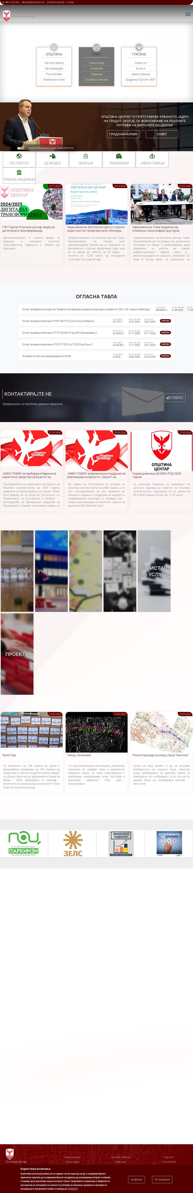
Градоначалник (123, 134)
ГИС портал (19, 163)
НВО (120, 571)
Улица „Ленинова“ (79, 755)
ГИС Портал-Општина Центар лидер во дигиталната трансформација (28, 228)
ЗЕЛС (72, 844)
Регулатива (54, 74)
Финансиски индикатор (121, 844)
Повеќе (177, 398)
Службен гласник (96, 79)
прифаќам (136, 1179)
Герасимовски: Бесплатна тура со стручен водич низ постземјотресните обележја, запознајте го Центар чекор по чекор (96, 229)
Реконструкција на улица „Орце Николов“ (160, 755)
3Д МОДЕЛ (52, 163)
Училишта (51, 571)
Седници (96, 74)
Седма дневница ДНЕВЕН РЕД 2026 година (156, 475)
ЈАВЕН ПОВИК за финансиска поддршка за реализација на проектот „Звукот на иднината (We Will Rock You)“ (96, 475)
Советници (96, 63)
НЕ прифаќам (162, 1179)
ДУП (85, 571)
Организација (54, 68)
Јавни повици (140, 74)
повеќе (73, 1188)
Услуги (140, 68)
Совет (162, 134)
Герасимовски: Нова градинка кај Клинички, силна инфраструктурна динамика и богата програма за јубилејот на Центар (160, 229)
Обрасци (85, 163)
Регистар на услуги (154, 571)
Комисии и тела (54, 79)
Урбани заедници (19, 179)
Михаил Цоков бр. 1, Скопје (61, 2)
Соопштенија (169, 1161)
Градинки (17, 571)
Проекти (17, 654)
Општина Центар (22, 15)
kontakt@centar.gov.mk (34, 2)
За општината (54, 63)
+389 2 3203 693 (11, 2)
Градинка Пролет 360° (140, 79)
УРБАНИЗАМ (119, 163)
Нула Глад (9, 755)
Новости (141, 63)
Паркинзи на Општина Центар (24, 844)
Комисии (96, 68)
